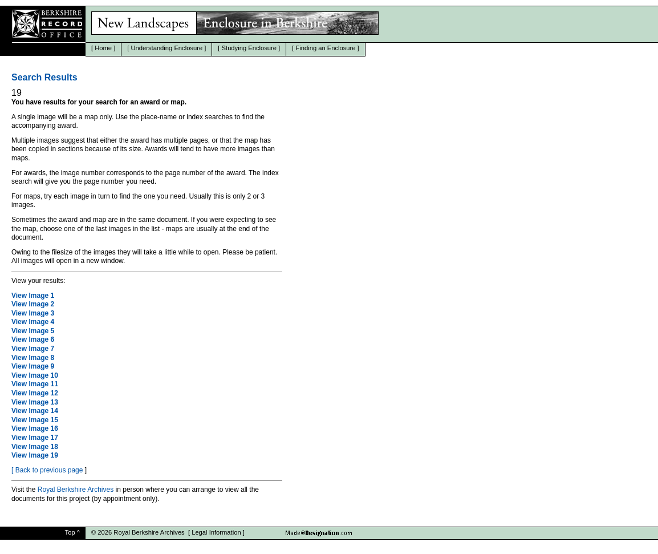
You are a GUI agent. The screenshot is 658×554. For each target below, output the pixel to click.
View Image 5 (32, 331)
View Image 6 (32, 339)
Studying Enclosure (249, 48)
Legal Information (216, 532)
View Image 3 (32, 313)
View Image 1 (32, 296)
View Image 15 (34, 420)
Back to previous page (49, 470)
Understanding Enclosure (167, 48)
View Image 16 (34, 428)
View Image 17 (34, 438)
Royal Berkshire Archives (75, 490)
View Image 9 (32, 366)
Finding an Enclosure (325, 48)
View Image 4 (32, 322)
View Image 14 (34, 411)
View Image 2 (32, 304)
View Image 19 (34, 455)
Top (70, 532)
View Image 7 (32, 349)
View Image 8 (32, 358)
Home (103, 48)
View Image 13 (34, 402)
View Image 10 (34, 375)
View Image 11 (34, 384)
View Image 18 (34, 447)
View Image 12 (34, 393)
